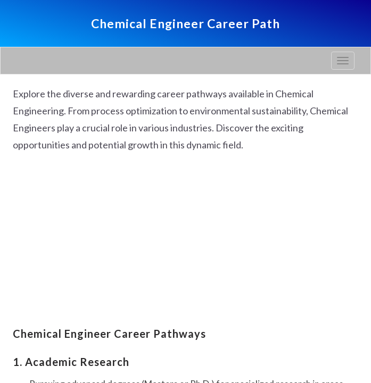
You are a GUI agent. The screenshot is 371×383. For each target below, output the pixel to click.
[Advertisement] (185, 240)
